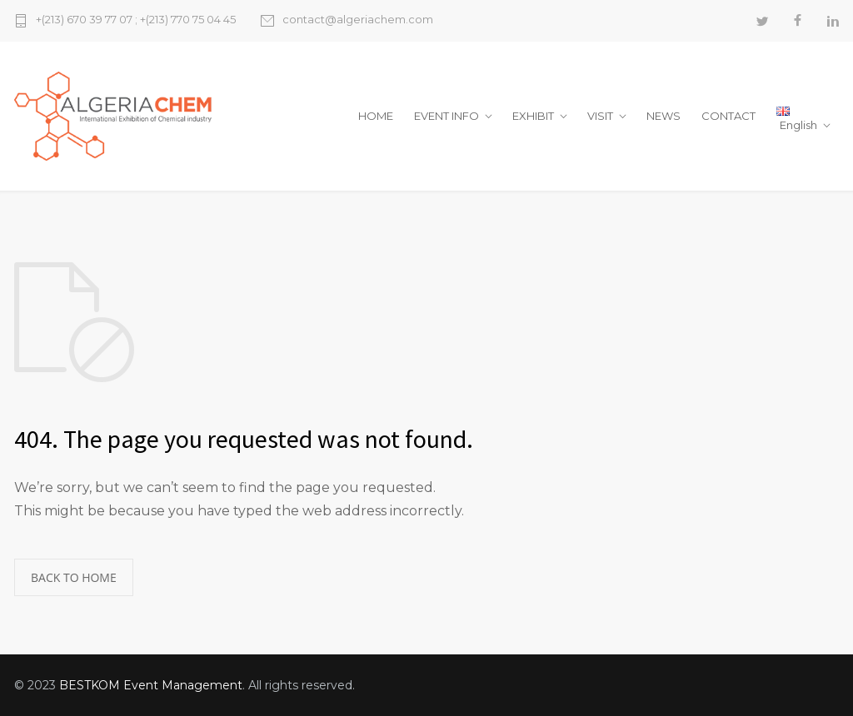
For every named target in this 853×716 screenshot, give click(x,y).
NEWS (663, 115)
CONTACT (728, 115)
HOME (375, 115)
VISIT (600, 115)
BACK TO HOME (74, 577)
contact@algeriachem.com (357, 20)
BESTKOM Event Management (150, 685)
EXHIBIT (533, 115)
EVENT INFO (446, 115)
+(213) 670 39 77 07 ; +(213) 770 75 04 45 (136, 20)
